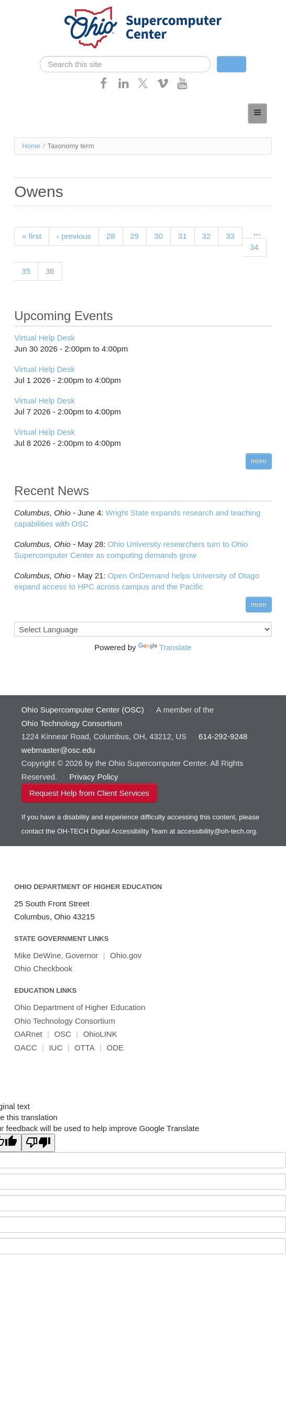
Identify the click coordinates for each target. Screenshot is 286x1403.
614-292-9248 (223, 736)
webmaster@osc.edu (58, 750)
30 (158, 236)
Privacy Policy (93, 776)
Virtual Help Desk (44, 337)
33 (230, 236)
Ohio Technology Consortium (64, 1020)
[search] (125, 64)
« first (31, 236)
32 (206, 236)
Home (31, 146)
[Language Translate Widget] (142, 629)
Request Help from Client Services (89, 792)
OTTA (84, 1047)
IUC (55, 1047)
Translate (165, 647)
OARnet (28, 1033)
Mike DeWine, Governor (56, 955)
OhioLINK (100, 1033)
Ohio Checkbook (43, 968)
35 (25, 271)
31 (182, 236)
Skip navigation (29, 8)
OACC (25, 1047)
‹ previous (74, 236)
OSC (62, 1033)
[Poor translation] (38, 1143)
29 (134, 236)
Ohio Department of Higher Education (88, 887)
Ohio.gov (125, 955)
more (259, 461)
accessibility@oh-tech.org (216, 831)
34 (254, 247)
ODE (115, 1047)
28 (110, 236)
